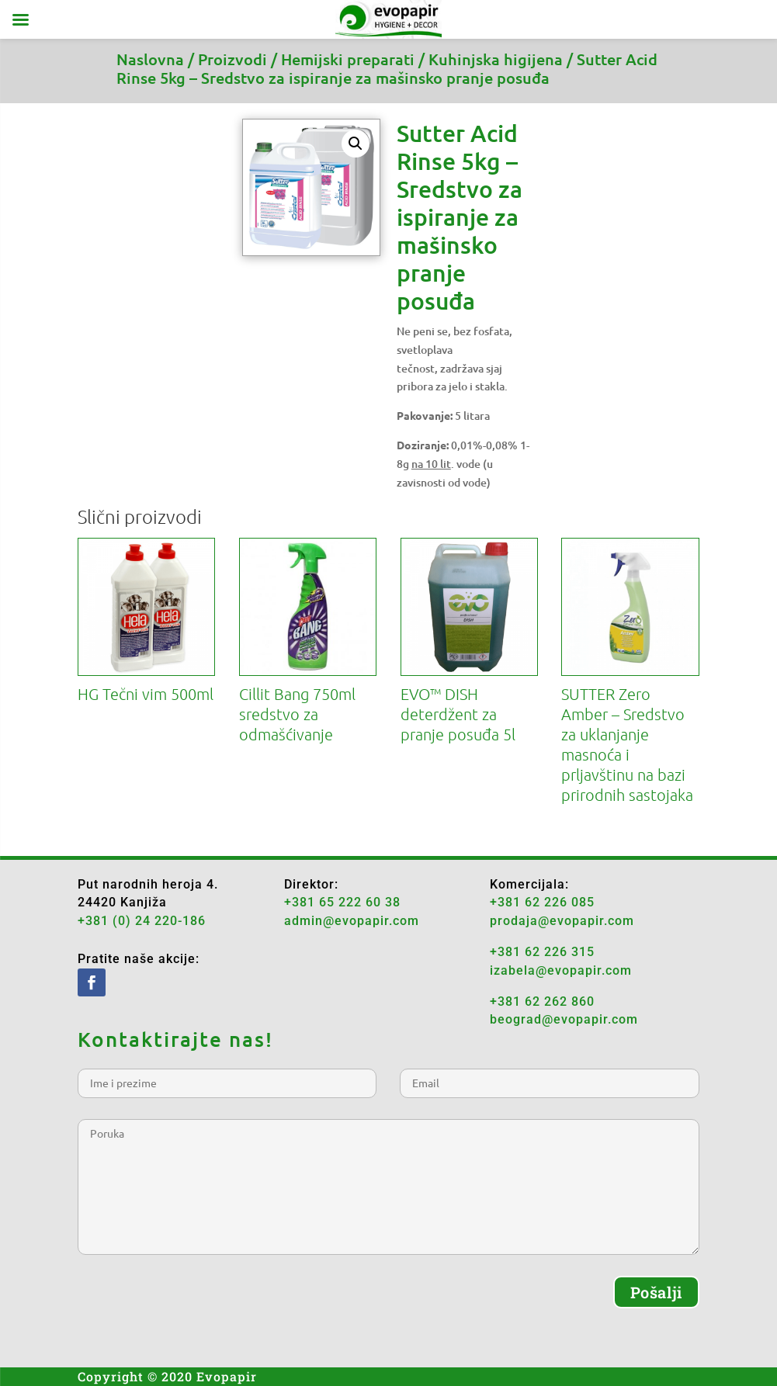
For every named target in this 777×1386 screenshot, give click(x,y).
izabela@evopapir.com (561, 970)
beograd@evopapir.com (564, 1019)
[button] (355, 144)
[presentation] (196, 1306)
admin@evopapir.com (351, 920)
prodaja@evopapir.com (562, 920)
